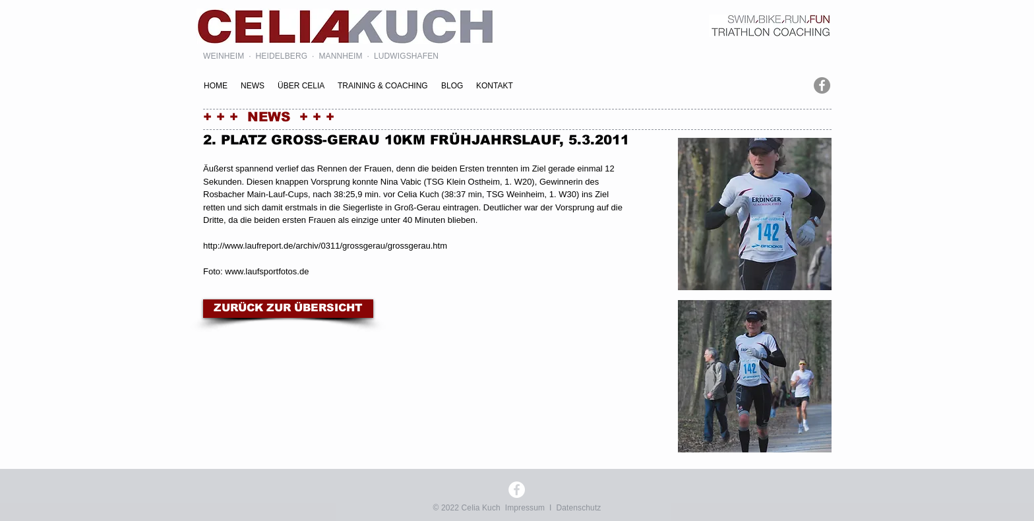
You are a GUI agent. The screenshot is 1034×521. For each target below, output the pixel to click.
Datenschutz (578, 507)
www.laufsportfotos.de (267, 271)
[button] (755, 214)
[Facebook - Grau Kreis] (822, 85)
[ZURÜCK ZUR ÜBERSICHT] (288, 308)
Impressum (525, 507)
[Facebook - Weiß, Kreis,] (516, 489)
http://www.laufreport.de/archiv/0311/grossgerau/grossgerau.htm (325, 246)
